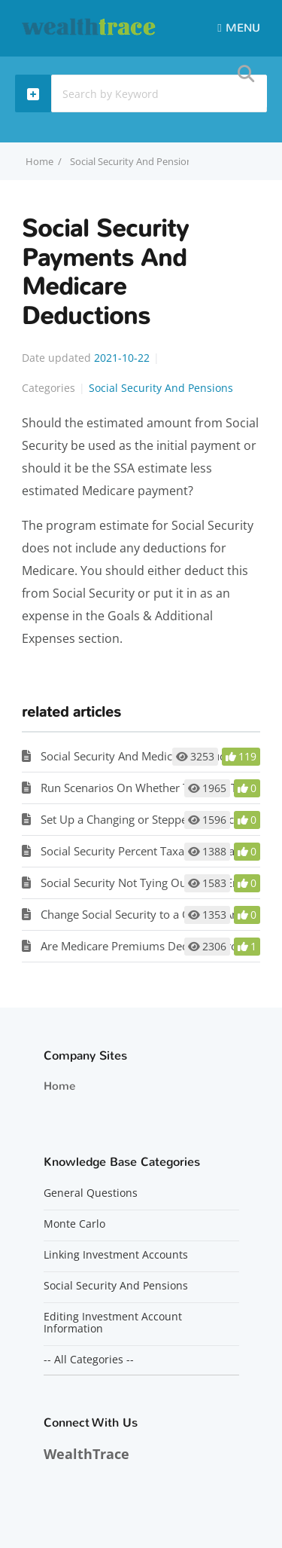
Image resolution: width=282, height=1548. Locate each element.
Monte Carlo (74, 1224)
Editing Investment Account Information (113, 1323)
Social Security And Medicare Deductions (145, 755)
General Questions (91, 1193)
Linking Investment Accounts (116, 1255)
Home (59, 1086)
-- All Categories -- (89, 1360)
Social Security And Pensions (133, 161)
